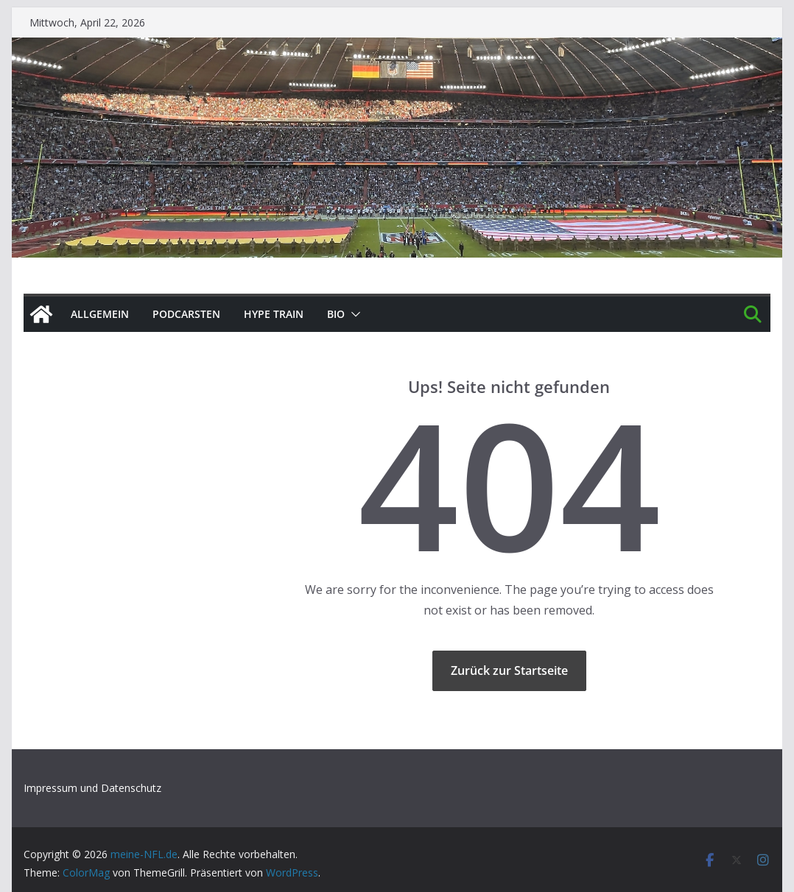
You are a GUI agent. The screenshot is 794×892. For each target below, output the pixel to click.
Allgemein (100, 314)
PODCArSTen (186, 314)
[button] (353, 314)
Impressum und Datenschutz (92, 788)
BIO (336, 314)
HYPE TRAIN (273, 314)
